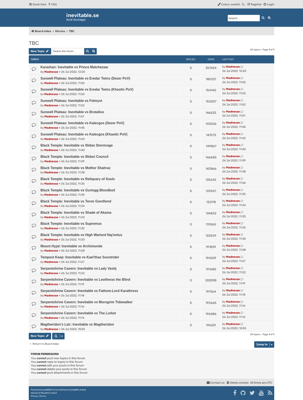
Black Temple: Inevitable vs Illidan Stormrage (76, 145)
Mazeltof (45, 393)
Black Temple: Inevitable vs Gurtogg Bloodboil (77, 190)
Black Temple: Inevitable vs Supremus (71, 223)
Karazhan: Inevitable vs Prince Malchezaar (74, 67)
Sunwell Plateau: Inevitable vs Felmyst (71, 100)
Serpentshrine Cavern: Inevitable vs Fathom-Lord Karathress (89, 291)
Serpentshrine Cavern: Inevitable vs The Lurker (78, 313)
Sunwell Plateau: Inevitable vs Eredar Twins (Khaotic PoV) (86, 89)
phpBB (46, 390)
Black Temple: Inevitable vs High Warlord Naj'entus (81, 235)
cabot (54, 393)
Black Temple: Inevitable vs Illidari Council (74, 156)
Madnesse (51, 71)
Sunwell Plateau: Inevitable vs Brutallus (72, 112)
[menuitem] (52, 4)
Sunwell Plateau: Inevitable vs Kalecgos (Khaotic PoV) (83, 134)
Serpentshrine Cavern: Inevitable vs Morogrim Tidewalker (86, 302)
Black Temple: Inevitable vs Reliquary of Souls (77, 179)
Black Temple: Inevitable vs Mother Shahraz (75, 168)
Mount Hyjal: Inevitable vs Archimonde (71, 246)
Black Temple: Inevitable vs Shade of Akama (75, 212)
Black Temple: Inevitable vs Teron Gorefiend (75, 201)
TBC (34, 43)
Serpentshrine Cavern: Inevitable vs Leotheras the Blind (85, 279)
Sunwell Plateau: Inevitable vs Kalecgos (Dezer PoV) (82, 123)
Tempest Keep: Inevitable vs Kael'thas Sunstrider (79, 257)
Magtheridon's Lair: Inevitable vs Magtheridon (77, 324)
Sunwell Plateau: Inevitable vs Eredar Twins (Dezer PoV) (85, 78)
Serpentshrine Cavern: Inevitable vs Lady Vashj (78, 268)
